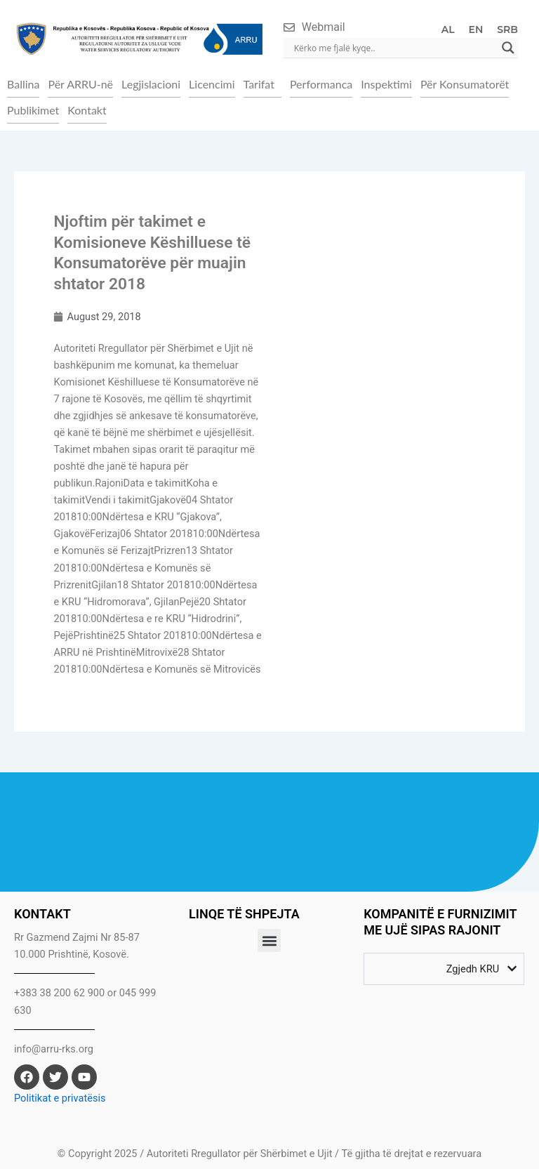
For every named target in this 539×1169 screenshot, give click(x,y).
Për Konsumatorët (464, 84)
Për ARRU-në (80, 84)
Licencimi (211, 84)
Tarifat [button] (259, 84)
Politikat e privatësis (60, 1098)
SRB (507, 29)
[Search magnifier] (508, 48)
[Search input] (394, 48)
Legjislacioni (150, 84)
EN (476, 29)
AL (448, 29)
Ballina (23, 84)
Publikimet (33, 110)
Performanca (321, 84)
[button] (262, 84)
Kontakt (86, 110)
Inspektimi (386, 84)
